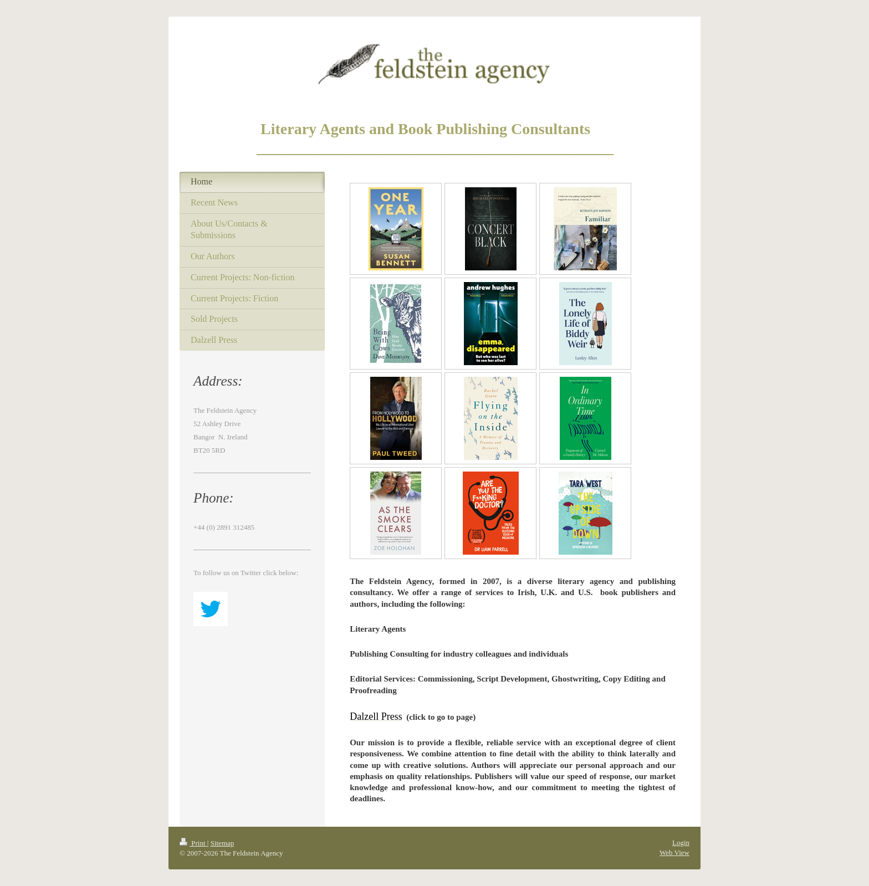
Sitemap (222, 843)
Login (680, 842)
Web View (674, 852)
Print (193, 843)
